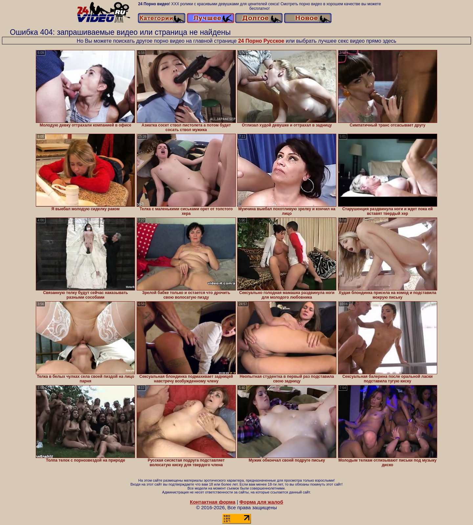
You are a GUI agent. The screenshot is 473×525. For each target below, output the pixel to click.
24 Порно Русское (261, 41)
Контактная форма (213, 502)
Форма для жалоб (261, 502)
